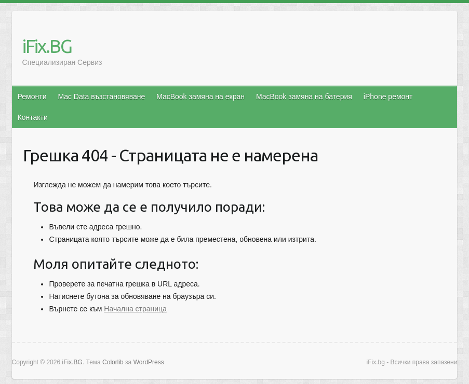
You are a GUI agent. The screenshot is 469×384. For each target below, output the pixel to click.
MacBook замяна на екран (200, 96)
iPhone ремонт (388, 96)
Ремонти (32, 96)
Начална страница (135, 309)
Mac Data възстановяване (101, 96)
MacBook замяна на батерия (304, 96)
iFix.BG (47, 46)
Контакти (33, 117)
